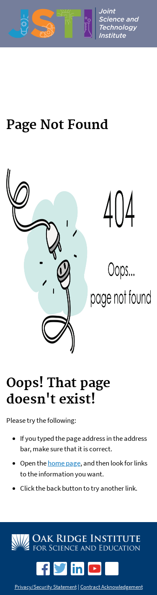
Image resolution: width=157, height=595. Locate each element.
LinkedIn (77, 568)
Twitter (60, 568)
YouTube (94, 568)
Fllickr (111, 568)
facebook (43, 568)
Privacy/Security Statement (46, 586)
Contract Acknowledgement (111, 586)
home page (64, 463)
